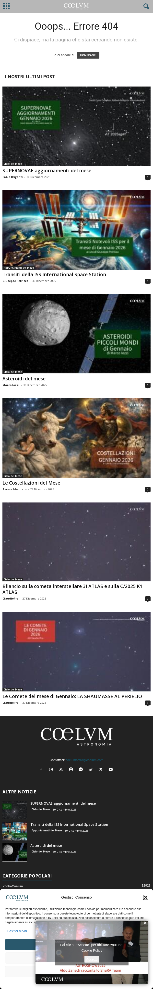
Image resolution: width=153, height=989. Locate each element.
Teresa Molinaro (14, 489)
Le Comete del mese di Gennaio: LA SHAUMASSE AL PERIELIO (72, 696)
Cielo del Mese (13, 163)
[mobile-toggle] (6, 6)
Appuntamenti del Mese (19, 267)
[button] (145, 897)
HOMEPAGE (88, 55)
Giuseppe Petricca (15, 281)
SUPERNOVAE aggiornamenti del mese (46, 170)
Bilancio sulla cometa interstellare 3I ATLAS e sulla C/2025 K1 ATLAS (72, 589)
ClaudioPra (10, 598)
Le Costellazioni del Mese (31, 483)
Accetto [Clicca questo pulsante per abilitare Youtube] (92, 959)
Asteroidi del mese (24, 379)
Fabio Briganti (12, 177)
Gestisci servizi (17, 931)
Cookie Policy (92, 950)
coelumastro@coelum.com (84, 760)
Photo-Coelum (12, 886)
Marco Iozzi (10, 385)
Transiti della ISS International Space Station (54, 274)
